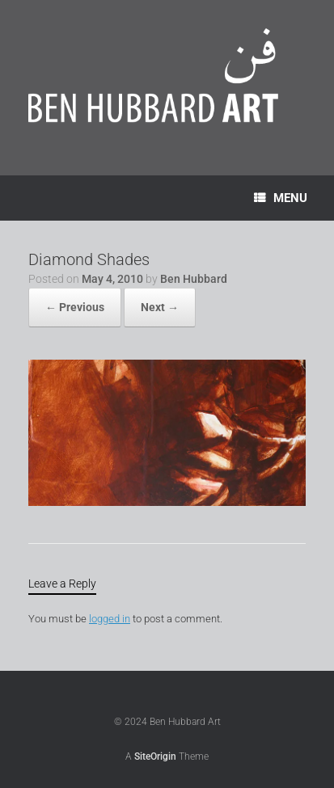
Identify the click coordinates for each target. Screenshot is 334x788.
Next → (160, 307)
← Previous (74, 307)
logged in (109, 619)
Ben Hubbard (193, 278)
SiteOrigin (155, 756)
